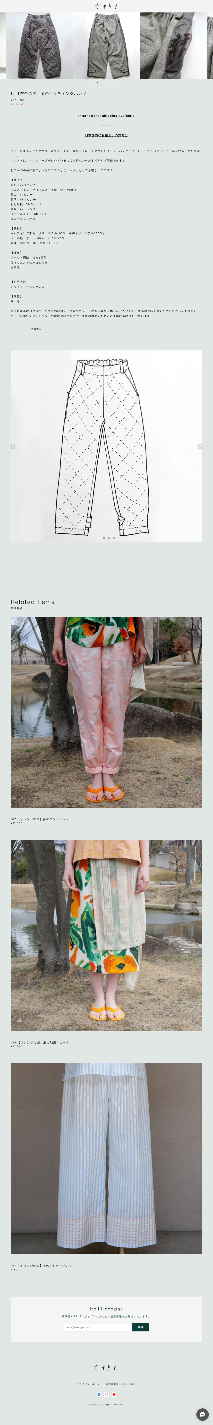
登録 (140, 1327)
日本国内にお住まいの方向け (106, 135)
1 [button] (94, 82)
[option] (106, 45)
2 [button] (97, 82)
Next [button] (207, 46)
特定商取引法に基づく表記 (121, 1384)
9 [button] (116, 82)
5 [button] (105, 82)
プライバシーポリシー (89, 1384)
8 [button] (113, 82)
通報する (36, 329)
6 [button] (108, 82)
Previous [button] (6, 46)
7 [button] (110, 82)
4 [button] (102, 82)
